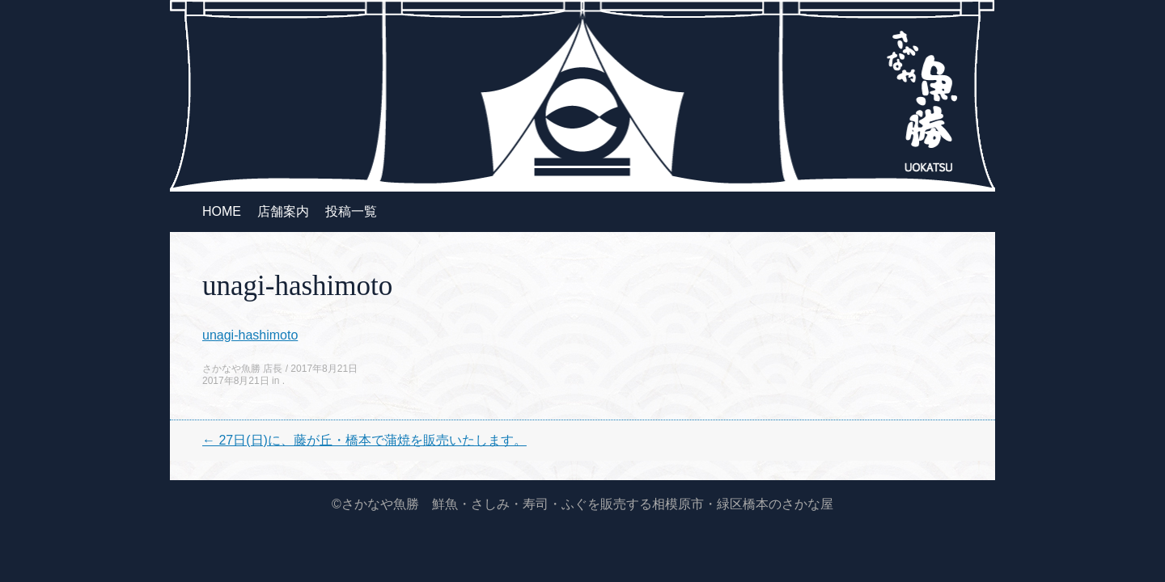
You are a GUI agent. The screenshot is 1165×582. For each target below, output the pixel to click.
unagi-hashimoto (250, 335)
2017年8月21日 (324, 368)
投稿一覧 (351, 211)
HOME (221, 211)
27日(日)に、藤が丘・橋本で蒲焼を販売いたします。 (364, 440)
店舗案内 (283, 211)
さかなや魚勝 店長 (242, 368)
